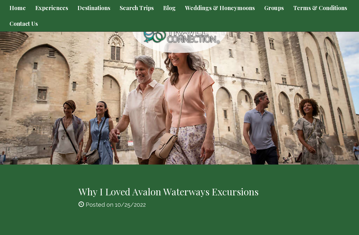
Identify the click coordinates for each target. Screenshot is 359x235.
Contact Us (23, 23)
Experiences (51, 8)
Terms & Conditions (320, 8)
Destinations (93, 8)
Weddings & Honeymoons (220, 8)
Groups (274, 8)
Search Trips (137, 8)
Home (17, 8)
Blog (169, 8)
